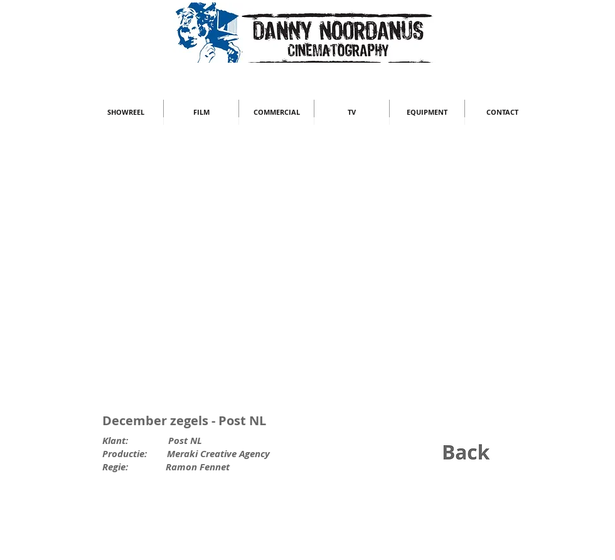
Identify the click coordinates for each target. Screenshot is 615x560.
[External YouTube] (307, 274)
